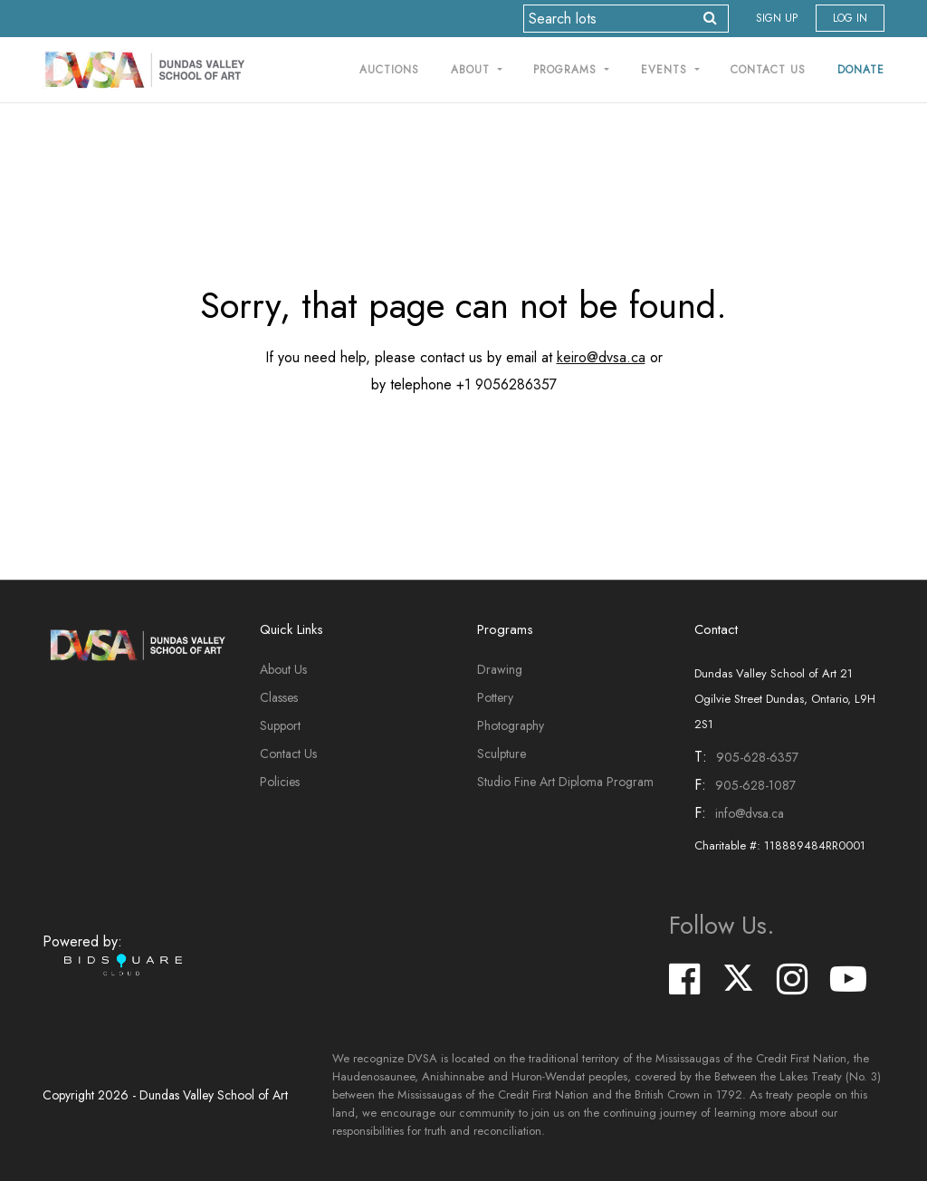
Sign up (777, 18)
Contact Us (768, 70)
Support (280, 725)
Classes (279, 697)
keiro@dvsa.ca (601, 357)
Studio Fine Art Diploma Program (565, 782)
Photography (510, 725)
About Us (283, 669)
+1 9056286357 (506, 384)
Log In (850, 18)
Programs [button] (567, 70)
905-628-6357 (757, 757)
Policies (280, 782)
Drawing (499, 669)
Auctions (389, 70)
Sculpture (501, 753)
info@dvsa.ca (749, 813)
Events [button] (666, 70)
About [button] (472, 70)
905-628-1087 (755, 785)
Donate (860, 70)
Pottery (495, 697)
